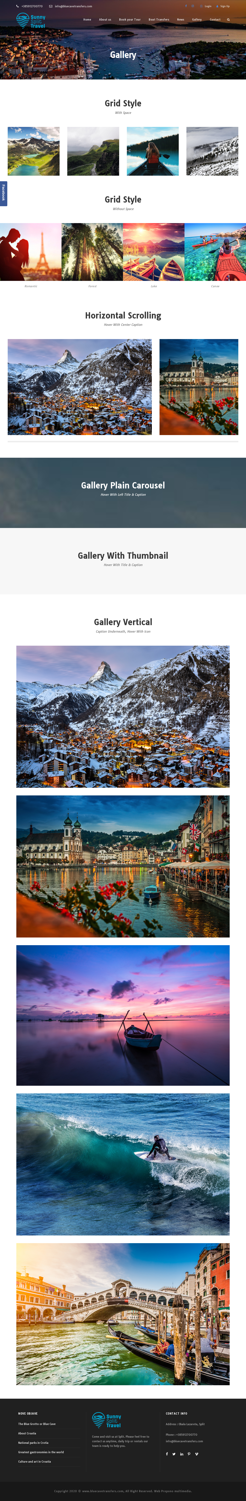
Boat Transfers (159, 19)
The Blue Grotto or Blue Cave (37, 1424)
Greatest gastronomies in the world (41, 1452)
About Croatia (27, 1433)
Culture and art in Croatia (34, 1461)
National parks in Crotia (33, 1443)
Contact (215, 19)
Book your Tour (130, 19)
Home (87, 19)
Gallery (197, 19)
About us (105, 19)
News (180, 19)
